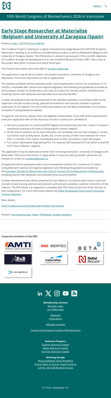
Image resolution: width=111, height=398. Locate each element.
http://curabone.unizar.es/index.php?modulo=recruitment (32, 205)
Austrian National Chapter (55, 351)
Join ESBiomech (55, 309)
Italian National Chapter (55, 348)
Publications (55, 318)
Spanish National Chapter (55, 344)
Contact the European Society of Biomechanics (55, 330)
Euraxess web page (58, 68)
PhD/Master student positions (55, 214)
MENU (98, 6)
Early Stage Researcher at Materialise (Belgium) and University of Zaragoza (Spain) (52, 33)
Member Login (55, 306)
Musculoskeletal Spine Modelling (55, 360)
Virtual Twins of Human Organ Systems (55, 364)
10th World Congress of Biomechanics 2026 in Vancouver (56, 16)
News (35, 214)
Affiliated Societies (55, 324)
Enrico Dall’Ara (37, 43)
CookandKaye (58, 387)
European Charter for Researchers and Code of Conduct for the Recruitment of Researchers (55, 171)
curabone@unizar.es (37, 158)
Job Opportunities (21, 214)
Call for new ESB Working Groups (55, 367)
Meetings (55, 315)
